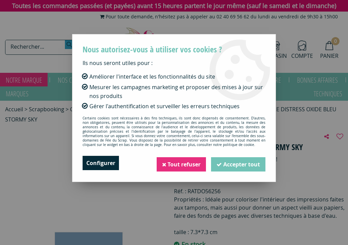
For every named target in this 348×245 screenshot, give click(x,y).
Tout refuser (181, 163)
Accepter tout (238, 163)
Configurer (100, 163)
